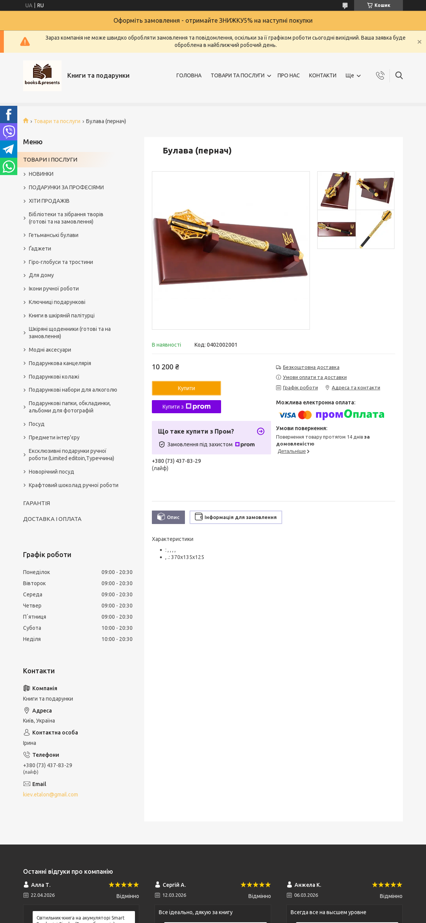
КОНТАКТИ (322, 75)
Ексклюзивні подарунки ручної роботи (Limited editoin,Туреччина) (71, 454)
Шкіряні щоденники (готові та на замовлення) (70, 332)
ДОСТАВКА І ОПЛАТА (52, 519)
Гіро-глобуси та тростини (61, 262)
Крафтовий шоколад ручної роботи (73, 485)
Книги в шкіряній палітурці (62, 315)
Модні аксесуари (50, 350)
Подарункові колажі (54, 377)
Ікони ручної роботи (54, 288)
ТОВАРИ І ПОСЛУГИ (50, 159)
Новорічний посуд (51, 472)
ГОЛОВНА (188, 75)
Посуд (37, 424)
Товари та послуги (57, 121)
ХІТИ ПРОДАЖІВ (49, 201)
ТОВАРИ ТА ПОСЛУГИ (238, 75)
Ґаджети (40, 248)
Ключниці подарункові (57, 302)
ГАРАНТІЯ (36, 503)
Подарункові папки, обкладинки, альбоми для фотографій (70, 407)
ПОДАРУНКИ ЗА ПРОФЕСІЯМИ (66, 187)
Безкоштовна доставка (311, 367)
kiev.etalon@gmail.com (50, 794)
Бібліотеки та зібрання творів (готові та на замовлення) (66, 218)
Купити (186, 388)
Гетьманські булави (53, 235)
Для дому (41, 275)
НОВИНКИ (41, 174)
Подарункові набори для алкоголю (73, 390)
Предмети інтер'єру (54, 437)
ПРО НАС (289, 75)
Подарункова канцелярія (60, 363)
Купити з (186, 406)
